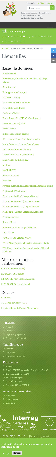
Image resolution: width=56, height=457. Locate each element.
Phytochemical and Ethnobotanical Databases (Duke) (27, 185)
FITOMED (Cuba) (11, 97)
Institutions (10, 395)
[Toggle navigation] (50, 25)
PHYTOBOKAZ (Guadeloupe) (15, 284)
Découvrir (10, 348)
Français (31, 2)
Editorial (9, 326)
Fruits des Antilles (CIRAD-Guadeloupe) (21, 118)
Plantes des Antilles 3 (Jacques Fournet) (20, 206)
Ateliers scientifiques (14, 377)
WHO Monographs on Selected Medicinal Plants (25, 242)
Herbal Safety (9, 128)
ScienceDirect (9, 222)
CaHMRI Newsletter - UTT (14, 302)
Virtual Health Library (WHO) (17, 237)
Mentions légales (37, 438)
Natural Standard (10, 175)
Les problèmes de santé (15, 355)
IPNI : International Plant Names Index (21, 139)
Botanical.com (9, 87)
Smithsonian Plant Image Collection (19, 227)
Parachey (6, 180)
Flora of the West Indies (13, 107)
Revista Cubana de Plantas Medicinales (19, 307)
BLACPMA (6, 297)
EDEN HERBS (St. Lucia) (13, 268)
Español (50, 2)
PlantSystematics (10, 216)
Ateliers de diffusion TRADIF (17, 384)
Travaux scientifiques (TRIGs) (18, 373)
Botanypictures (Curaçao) (14, 92)
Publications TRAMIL (15, 381)
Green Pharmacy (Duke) (13, 123)
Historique (10, 330)
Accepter (6, 454)
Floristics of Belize (11, 113)
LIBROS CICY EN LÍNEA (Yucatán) (18, 278)
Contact (33, 436)
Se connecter (45, 436)
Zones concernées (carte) (16, 338)
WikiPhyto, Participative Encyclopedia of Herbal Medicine (25, 249)
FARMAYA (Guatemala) (12, 273)
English (40, 2)
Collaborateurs (12, 399)
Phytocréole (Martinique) (14, 190)
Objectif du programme (15, 334)
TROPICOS (8, 232)
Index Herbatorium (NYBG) (15, 133)
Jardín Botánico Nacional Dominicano (20, 144)
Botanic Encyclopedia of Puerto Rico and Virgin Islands (25, 80)
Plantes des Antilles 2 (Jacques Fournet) (21, 201)
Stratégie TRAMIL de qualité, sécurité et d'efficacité (27, 370)
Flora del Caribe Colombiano (16, 102)
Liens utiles (10, 402)
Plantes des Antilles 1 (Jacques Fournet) (20, 196)
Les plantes (10, 352)
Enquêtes (10, 366)
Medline (6, 164)
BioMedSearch (9, 73)
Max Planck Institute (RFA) (15, 159)
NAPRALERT (9, 170)
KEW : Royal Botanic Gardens (16, 149)
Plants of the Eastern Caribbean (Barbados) (22, 211)
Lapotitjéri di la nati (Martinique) (18, 154)
